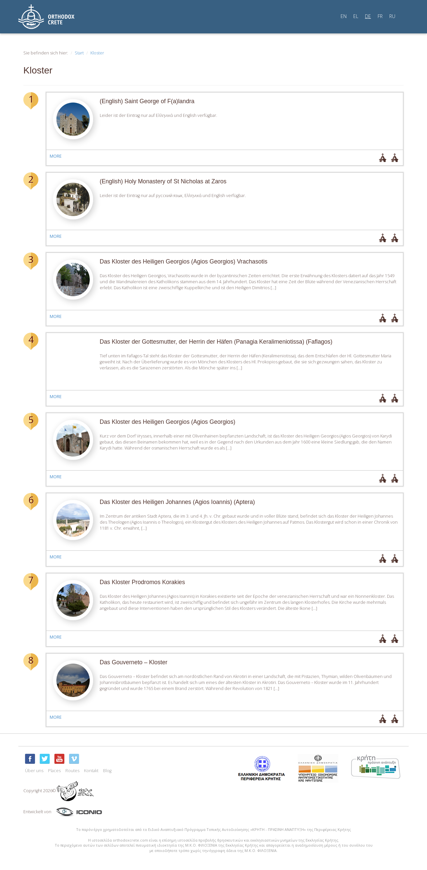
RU (392, 16)
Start (79, 53)
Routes (72, 770)
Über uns (34, 770)
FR (380, 16)
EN (344, 16)
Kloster (97, 53)
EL (355, 16)
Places (54, 770)
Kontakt (91, 770)
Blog (107, 770)
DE (368, 16)
